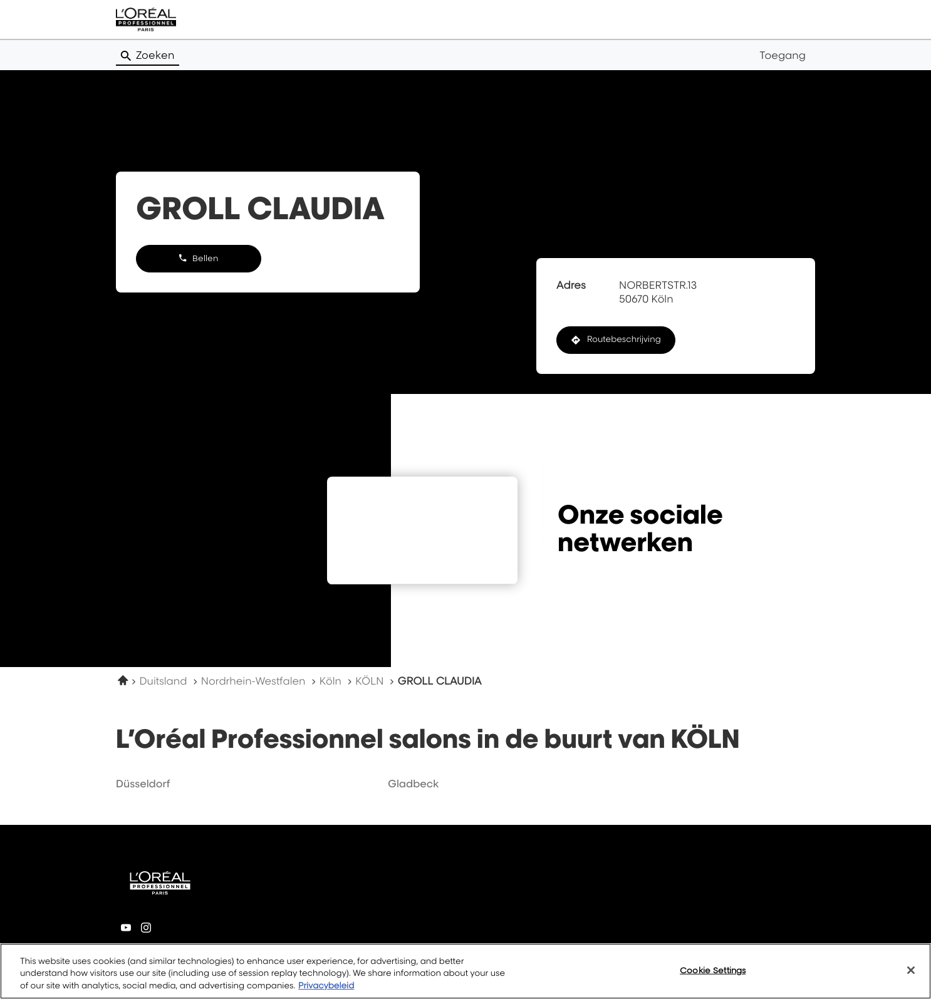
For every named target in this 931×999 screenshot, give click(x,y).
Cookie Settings (713, 975)
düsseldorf (143, 783)
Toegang (782, 55)
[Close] (911, 975)
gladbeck (413, 783)
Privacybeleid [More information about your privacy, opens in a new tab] (326, 991)
